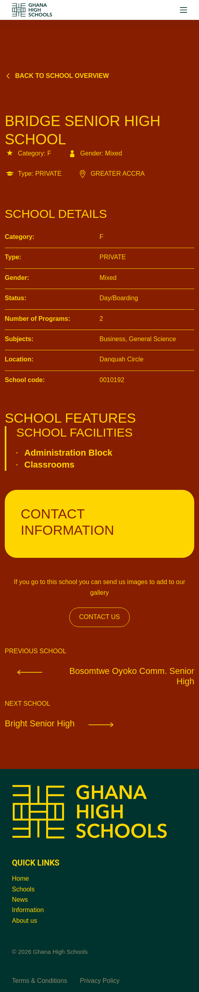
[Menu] (183, 10)
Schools (23, 889)
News (20, 899)
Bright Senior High (67, 725)
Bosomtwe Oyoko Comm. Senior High (99, 676)
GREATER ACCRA (111, 173)
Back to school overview (57, 75)
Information (28, 910)
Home (20, 878)
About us (24, 920)
